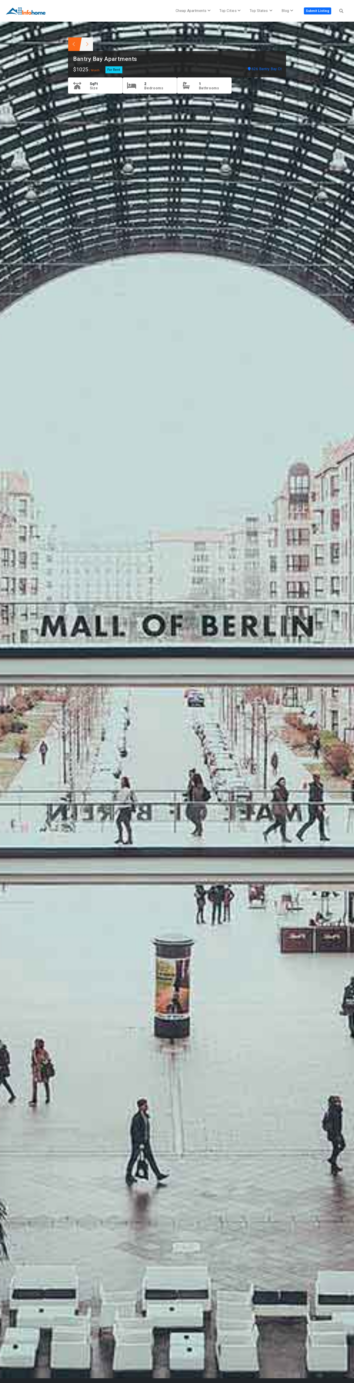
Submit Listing (317, 11)
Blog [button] (287, 11)
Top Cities (230, 11)
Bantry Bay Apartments (105, 59)
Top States (261, 11)
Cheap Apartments (193, 11)
